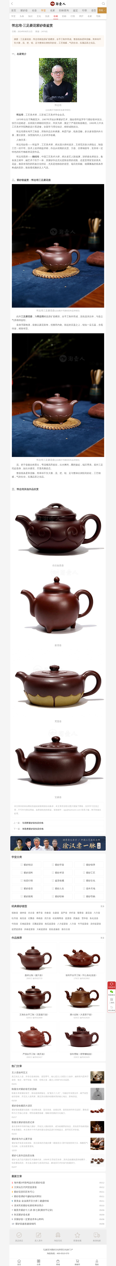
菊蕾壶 (80, 913)
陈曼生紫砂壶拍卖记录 (23, 1122)
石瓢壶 (31, 918)
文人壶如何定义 (20, 1072)
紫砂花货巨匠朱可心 (24, 1191)
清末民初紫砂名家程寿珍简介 (29, 1205)
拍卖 (47, 16)
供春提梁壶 (29, 929)
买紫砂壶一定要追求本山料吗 (29, 1219)
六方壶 (97, 913)
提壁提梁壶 (17, 929)
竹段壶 (15, 924)
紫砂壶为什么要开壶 (22, 1139)
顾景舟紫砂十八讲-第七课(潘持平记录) (33, 1210)
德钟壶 (23, 913)
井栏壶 (72, 913)
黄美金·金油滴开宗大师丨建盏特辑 (31, 1201)
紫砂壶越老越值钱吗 (25, 1223)
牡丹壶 (15, 918)
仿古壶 (31, 913)
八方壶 (73, 924)
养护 (81, 16)
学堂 (43, 10)
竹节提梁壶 (83, 924)
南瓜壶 (23, 918)
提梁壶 (68, 918)
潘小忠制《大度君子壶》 (81, 1014)
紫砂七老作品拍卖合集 (23, 1155)
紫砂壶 (24, 10)
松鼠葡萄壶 (58, 918)
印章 (84, 10)
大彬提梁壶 (42, 929)
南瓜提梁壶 (50, 924)
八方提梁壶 (62, 924)
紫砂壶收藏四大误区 (22, 1105)
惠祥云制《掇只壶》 (34, 975)
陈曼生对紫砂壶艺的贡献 (24, 1089)
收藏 (56, 16)
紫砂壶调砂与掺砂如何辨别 (27, 1196)
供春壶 (47, 913)
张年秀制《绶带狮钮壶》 (81, 1054)
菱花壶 (88, 913)
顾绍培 (35, 156)
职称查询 (64, 10)
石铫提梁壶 (25, 924)
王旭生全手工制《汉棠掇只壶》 (34, 1014)
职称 (64, 16)
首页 (13, 10)
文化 (39, 16)
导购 (98, 16)
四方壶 (47, 918)
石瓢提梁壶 (37, 924)
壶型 (93, 10)
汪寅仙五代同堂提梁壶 (25, 1187)
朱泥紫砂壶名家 (22, 1214)
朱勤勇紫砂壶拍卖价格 (33, 829)
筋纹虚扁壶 (54, 929)
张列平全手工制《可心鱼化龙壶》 (81, 975)
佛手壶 (39, 913)
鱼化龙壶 (94, 918)
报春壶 (15, 913)
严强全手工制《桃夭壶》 (34, 1054)
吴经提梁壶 (95, 924)
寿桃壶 (39, 918)
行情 (73, 16)
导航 (102, 10)
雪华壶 (85, 918)
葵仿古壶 (65, 929)
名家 (52, 10)
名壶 (34, 10)
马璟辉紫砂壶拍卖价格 (32, 823)
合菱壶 (56, 913)
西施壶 (76, 918)
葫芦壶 (64, 913)
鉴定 (75, 10)
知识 (30, 16)
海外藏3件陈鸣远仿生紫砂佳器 (29, 1182)
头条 (22, 16)
